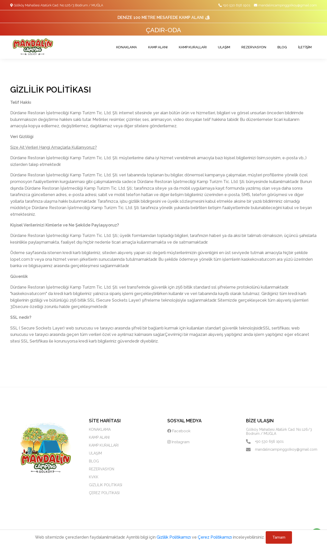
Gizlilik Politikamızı (174, 537)
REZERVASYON (253, 47)
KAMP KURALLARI (193, 47)
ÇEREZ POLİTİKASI (104, 493)
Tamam (278, 537)
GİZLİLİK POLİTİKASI (105, 485)
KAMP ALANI (158, 47)
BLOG (282, 47)
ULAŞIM (224, 47)
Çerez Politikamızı (215, 537)
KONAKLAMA (126, 47)
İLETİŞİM (305, 47)
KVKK (93, 477)
